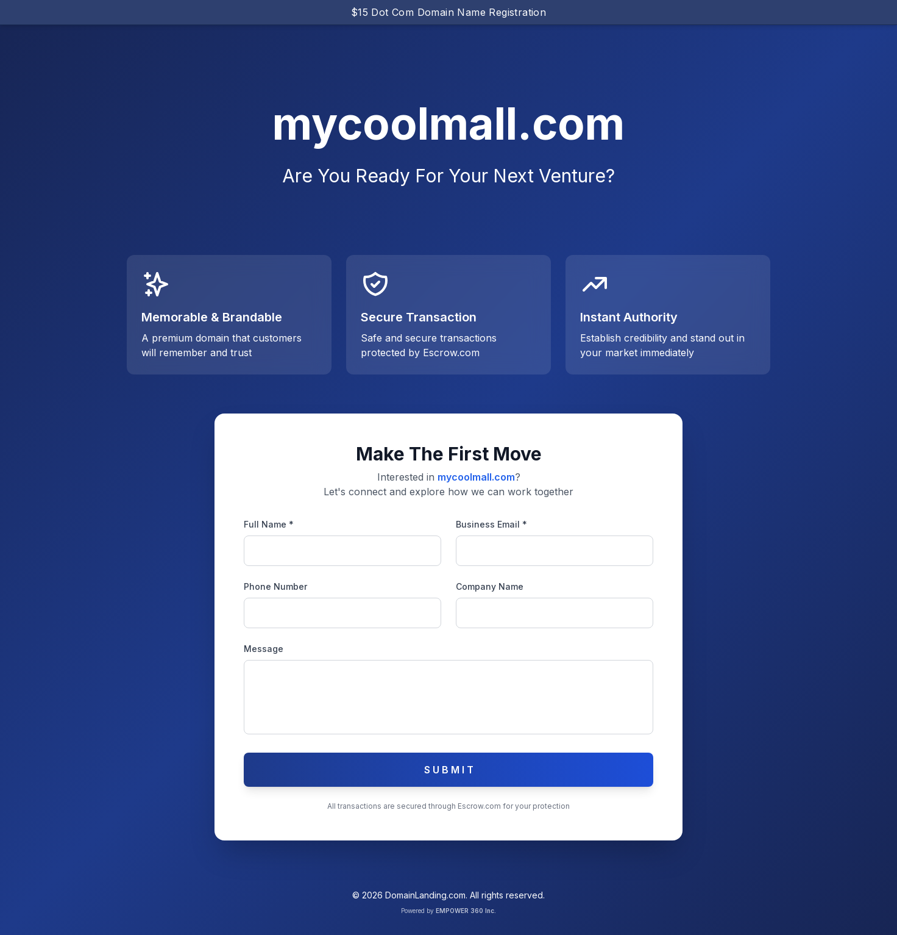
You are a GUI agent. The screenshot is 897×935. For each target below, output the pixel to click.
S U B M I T (448, 770)
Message (263, 648)
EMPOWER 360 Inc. (466, 910)
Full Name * (269, 524)
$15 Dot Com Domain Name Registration (448, 12)
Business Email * (491, 524)
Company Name (489, 586)
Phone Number (275, 586)
